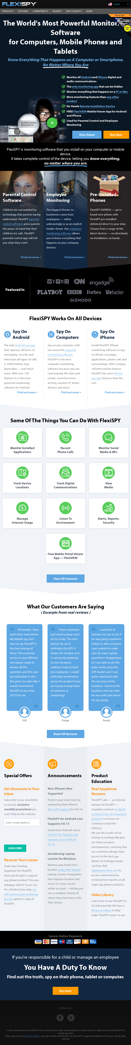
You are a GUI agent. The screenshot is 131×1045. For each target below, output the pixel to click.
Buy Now (116, 135)
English (121, 4)
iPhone (102, 77)
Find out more (30, 257)
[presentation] (24, 834)
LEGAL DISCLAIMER (31, 1036)
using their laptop (69, 869)
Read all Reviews (66, 734)
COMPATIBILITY (40, 11)
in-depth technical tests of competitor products (109, 813)
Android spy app (25, 345)
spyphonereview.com (104, 870)
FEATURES (23, 11)
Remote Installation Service (97, 106)
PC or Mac (121, 91)
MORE (89, 11)
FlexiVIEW (80, 111)
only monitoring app (85, 86)
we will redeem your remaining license (21, 894)
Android (86, 77)
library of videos (101, 910)
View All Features (65, 579)
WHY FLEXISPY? (74, 11)
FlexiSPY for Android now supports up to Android (63, 839)
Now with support (59, 809)
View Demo (87, 135)
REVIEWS (57, 11)
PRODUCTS (7, 11)
